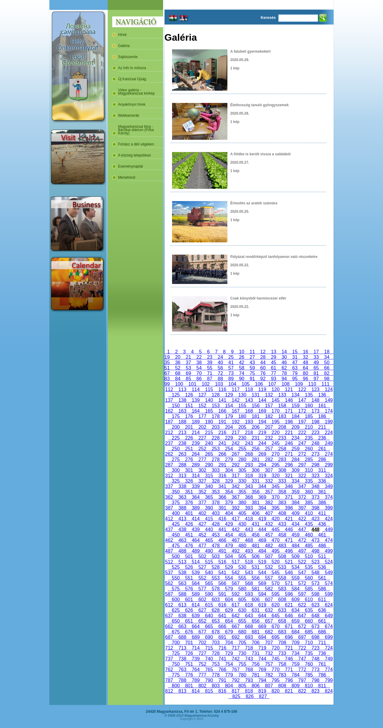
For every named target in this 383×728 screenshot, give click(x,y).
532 (268, 567)
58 (241, 367)
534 (295, 567)
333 (282, 481)
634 (295, 610)
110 (312, 384)
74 (241, 373)
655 (242, 621)
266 (222, 454)
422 (302, 518)
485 (308, 545)
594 (262, 594)
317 (235, 475)
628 (215, 610)
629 (228, 610)
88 (220, 378)
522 (302, 561)
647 (302, 615)
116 (222, 389)
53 (188, 367)
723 (315, 648)
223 (315, 432)
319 (262, 475)
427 (202, 524)
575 (175, 588)
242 (235, 443)
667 (235, 626)
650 (175, 621)
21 (188, 357)
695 (275, 637)
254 (228, 448)
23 (209, 357)
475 (175, 545)
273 (315, 454)
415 (208, 518)
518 (249, 561)
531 (255, 567)
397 (302, 507)
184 (295, 416)
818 (249, 691)
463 (182, 540)
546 (288, 572)
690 (208, 637)
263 (182, 454)
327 (202, 481)
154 (228, 405)
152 (202, 405)
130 (242, 394)
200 (175, 427)
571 (288, 583)
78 (284, 373)
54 (199, 367)
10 (241, 351)
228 (215, 437)
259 (295, 448)
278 (215, 459)
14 (284, 351)
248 (315, 443)
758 (282, 664)
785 (308, 674)
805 (242, 685)
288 (182, 464)
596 (288, 594)
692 (235, 637)
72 (220, 373)
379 (228, 502)
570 (275, 583)
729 (228, 653)
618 (249, 604)
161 (322, 405)
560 (308, 577)
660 (308, 621)
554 (228, 577)
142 (235, 400)
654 (228, 621)
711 (322, 642)
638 (182, 615)
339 (195, 486)
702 (202, 642)
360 (308, 491)
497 (302, 551)
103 (219, 384)
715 (208, 648)
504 (228, 556)
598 (315, 594)
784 (295, 674)
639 (195, 615)
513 (182, 561)
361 (322, 491)
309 (295, 470)
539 (195, 572)
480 (242, 545)
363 (182, 497)
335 (308, 481)
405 (242, 513)
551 (189, 577)
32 (305, 357)
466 (222, 540)
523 (315, 561)
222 (302, 432)
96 (305, 378)
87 (209, 378)
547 (302, 572)
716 (222, 648)
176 (189, 416)
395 (275, 507)
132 (268, 394)
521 (288, 561)
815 (208, 691)
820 (275, 691)
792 (235, 680)
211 (322, 427)
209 (295, 427)
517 (235, 561)
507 (268, 556)
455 (242, 534)
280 (242, 459)
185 (308, 416)
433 (282, 524)
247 (302, 443)
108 (285, 384)
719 (262, 648)
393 (249, 507)
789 (195, 680)
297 (302, 464)
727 (202, 653)
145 (275, 400)
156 (255, 405)
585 (308, 588)
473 (315, 540)
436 (322, 524)
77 (273, 373)
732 (268, 653)
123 (315, 389)
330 (242, 481)
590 (208, 594)
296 (288, 464)
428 (215, 524)
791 (222, 680)
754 (228, 664)
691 (222, 637)
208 (282, 427)
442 (235, 529)
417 (235, 518)
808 (282, 685)
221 (288, 432)
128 (215, 394)
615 (208, 604)
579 (228, 588)
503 (215, 556)
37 (188, 362)
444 (262, 529)
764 (195, 669)
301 (189, 470)
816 (222, 691)
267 (235, 454)
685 (308, 631)
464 (195, 540)
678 (215, 631)
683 (282, 631)
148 (315, 400)
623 (315, 604)
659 (295, 621)
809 (295, 685)
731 (255, 653)
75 (252, 373)
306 (255, 470)
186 (322, 416)
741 (222, 658)
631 (255, 610)
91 (252, 378)
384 (295, 502)
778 (215, 674)
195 (275, 421)
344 (262, 486)
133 (282, 394)
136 (322, 394)
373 (315, 497)
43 (252, 362)
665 (208, 626)
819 (262, 691)
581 (255, 588)
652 (202, 621)
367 (235, 497)
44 (263, 362)
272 (302, 454)
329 (228, 481)
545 (275, 572)
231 (255, 437)
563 (182, 583)
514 (195, 561)
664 (195, 626)
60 (263, 367)
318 (249, 475)
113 (182, 389)
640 (208, 615)
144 (262, 400)
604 (228, 599)
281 (255, 459)
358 (282, 491)
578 (215, 588)
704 (228, 642)
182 (268, 416)
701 (189, 642)
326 (189, 481)
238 (182, 443)
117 (235, 389)
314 (195, 475)
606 (255, 599)
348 (315, 486)
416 (222, 518)
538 (182, 572)
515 (208, 561)
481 (255, 545)
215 (208, 432)
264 (195, 454)
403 (215, 513)
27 (252, 357)
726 (189, 653)
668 (249, 626)
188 (182, 421)
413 (182, 518)
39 (209, 362)
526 (189, 567)
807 (268, 685)
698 (315, 637)
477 (202, 545)
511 (322, 556)
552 (202, 577)
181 (255, 416)
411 (322, 513)
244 (262, 443)
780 (242, 674)
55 (209, 367)
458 (282, 534)
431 (255, 524)
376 (189, 502)
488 (182, 551)
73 (231, 373)
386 (322, 502)
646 (288, 615)
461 (322, 534)
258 (282, 448)
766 (222, 669)
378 (215, 502)
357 (268, 491)
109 (299, 384)
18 (326, 351)
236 (322, 437)
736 (322, 653)
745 (275, 658)
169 (262, 411)
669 (262, 626)
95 (295, 378)
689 (195, 637)
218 (249, 432)
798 (315, 680)
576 (189, 588)
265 (208, 454)
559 (295, 577)
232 (268, 437)
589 (195, 594)
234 (295, 437)
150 (175, 405)
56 (220, 367)
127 (202, 394)
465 (208, 540)
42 (241, 362)
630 (242, 610)
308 (282, 470)
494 (262, 551)
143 (249, 400)
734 (295, 653)
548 (315, 572)
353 (215, 491)
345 (275, 486)
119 (262, 389)
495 (275, 551)
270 (275, 454)
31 (295, 357)
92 (263, 378)
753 (215, 664)
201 (189, 427)
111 (325, 384)
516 (222, 561)
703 (215, 642)
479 (228, 545)
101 (192, 384)
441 (222, 529)
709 (295, 642)
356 (255, 491)
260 (308, 448)
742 (235, 658)
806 (255, 685)
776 (189, 674)
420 (275, 518)
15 (295, 351)
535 (308, 567)
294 (262, 464)
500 (175, 556)
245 (275, 443)
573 (315, 583)
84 (177, 378)
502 (202, 556)
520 (275, 561)
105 (245, 384)
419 (262, 518)
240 (208, 443)
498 (315, 551)
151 (189, 405)
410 (308, 513)
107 (272, 384)
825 (236, 696)
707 (268, 642)
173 (315, 411)
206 (255, 427)
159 (295, 405)
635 (308, 610)
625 (175, 610)
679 (228, 631)
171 (288, 411)
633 (282, 610)
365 (208, 497)
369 (262, 497)
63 (295, 367)
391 (222, 507)
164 (195, 411)
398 (315, 507)
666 (222, 626)
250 (175, 448)
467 (235, 540)
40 (220, 362)
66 (326, 367)
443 (249, 529)
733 (282, 653)
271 (288, 454)
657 (268, 621)
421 (288, 518)
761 (322, 664)
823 (315, 691)
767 (235, 669)
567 (235, 583)
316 (222, 475)
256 (255, 448)
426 (189, 524)
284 (295, 459)
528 (215, 567)
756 (255, 664)
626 (189, 610)
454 (228, 534)
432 (268, 524)
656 (255, 621)
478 (215, 545)
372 (302, 497)
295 (275, 464)
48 (305, 362)
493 (249, 551)
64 (305, 367)
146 (288, 400)
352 (202, 491)
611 (322, 599)
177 (202, 416)
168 (249, 411)
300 (175, 470)
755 (242, 664)
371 (288, 497)
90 (241, 378)
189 (195, 421)
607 (268, 599)
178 (215, 416)
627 (202, 610)
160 (308, 405)
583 (282, 588)
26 (241, 357)
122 (302, 389)
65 (316, 367)
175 (175, 416)
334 (295, 481)
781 (255, 674)
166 (222, 411)
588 (182, 594)
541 (222, 572)
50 (326, 362)
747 (302, 658)
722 (302, 648)
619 (262, 604)
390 (208, 507)
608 (282, 599)
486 (322, 545)
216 (222, 432)
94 (284, 378)
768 (249, 669)
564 (195, 583)
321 (288, 475)
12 (263, 351)
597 (302, 594)
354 (228, 491)
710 (308, 642)
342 (235, 486)
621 (288, 604)
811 (322, 685)
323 (315, 475)
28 (263, 357)
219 (262, 432)
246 (288, 443)
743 (249, 658)
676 (189, 631)
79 (295, 373)
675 (175, 631)
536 (322, 567)
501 (189, 556)
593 (249, 594)
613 (182, 604)
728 (215, 653)
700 (175, 642)
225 (175, 437)
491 (222, 551)
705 (242, 642)
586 (322, 588)
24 (220, 357)
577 (202, 588)
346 (288, 486)
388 (182, 507)
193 (249, 421)
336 (322, 481)
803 (215, 685)
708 (282, 642)
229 (228, 437)
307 (268, 470)
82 (326, 373)
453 (215, 534)
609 (295, 599)
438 (182, 529)
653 (215, 621)
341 (222, 486)
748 (315, 658)
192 (235, 421)
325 (175, 481)
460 (308, 534)
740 (208, 658)
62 (284, 367)
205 (242, 427)
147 (302, 400)
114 (195, 389)
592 (235, 594)
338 (182, 486)
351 (189, 491)
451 (189, 534)
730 (242, 653)
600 (175, 599)
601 (189, 599)
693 (249, 637)
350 (175, 491)
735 (308, 653)
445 (275, 529)
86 (199, 378)
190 (208, 421)
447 (302, 529)
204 (228, 427)
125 (175, 394)
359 (295, 491)
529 (228, 567)
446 (288, 529)
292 (235, 464)
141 (222, 400)
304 (228, 470)
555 (242, 577)
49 (316, 362)
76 (263, 373)
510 (308, 556)
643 (249, 615)
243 (249, 443)
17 (316, 351)
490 (208, 551)
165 (208, 411)
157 (268, 405)
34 (326, 357)
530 (242, 567)
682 (268, 631)
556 (255, 577)
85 (188, 378)
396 (288, 507)
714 (195, 648)
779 (228, 674)
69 (188, 373)
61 (273, 367)
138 (182, 400)
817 (235, 691)
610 (308, 599)
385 (308, 502)
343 (249, 486)
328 (215, 481)
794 (262, 680)
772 (302, 669)
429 (228, 524)
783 (282, 674)
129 (228, 394)
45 (273, 362)
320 (275, 475)
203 (215, 427)
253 (215, 448)
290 (208, 464)
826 (249, 696)
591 (222, 594)
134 (295, 394)
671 (288, 626)
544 (262, 572)
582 (268, 588)
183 (282, 416)
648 (315, 615)
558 (282, 577)
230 (242, 437)
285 (308, 459)
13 (273, 351)
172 (302, 411)
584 (295, 588)
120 (275, 389)
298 (315, 464)
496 (288, 551)
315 (208, 475)
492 (235, 551)
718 (249, 648)
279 (228, 459)
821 (288, 691)
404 (228, 513)
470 (275, 540)
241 (222, 443)
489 (195, 551)
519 (262, 561)
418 (249, 518)
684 (295, 631)
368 (249, 497)
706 (255, 642)
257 (268, 448)
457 (268, 534)
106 (258, 384)
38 (199, 362)
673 (315, 626)
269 (262, 454)
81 (316, 373)
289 (195, 464)
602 (202, 599)
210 (308, 427)
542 (235, 572)
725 (175, 653)
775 (175, 674)
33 (316, 357)
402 (202, 513)
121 (288, 389)
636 (322, 610)
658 (282, 621)
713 (182, 648)
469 (262, 540)
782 (268, 674)
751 (189, 664)
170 (275, 411)
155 (242, 405)
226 (189, 437)
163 (182, 411)
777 (202, 674)
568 (249, 583)
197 (302, 421)
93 (273, 378)
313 (182, 475)
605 (242, 599)
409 (295, 513)
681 (255, 631)
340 (208, 486)
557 (268, 577)
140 (208, 400)
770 (275, 669)
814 (195, 691)
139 (195, 400)
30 (284, 357)
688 (182, 637)
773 (315, 669)
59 (252, 367)
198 (315, 421)
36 (177, 362)
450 (175, 534)
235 (308, 437)
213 (182, 432)
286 (322, 459)
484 (295, 545)
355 (242, 491)
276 (189, 459)
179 (228, 416)
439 (195, 529)
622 (302, 604)
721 (288, 648)
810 (308, 685)
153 (215, 405)
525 (175, 567)
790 (208, 680)
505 (242, 556)
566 (222, 583)
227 (202, 437)
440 (208, 529)
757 (268, 664)
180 (242, 416)
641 (222, 615)
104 (232, 384)
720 (275, 648)
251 (189, 448)
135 (308, 394)
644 (262, 615)
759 (295, 664)
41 (231, 362)
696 (288, 637)
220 (275, 432)
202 (202, 427)
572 (302, 583)
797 (302, 680)
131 (255, 394)
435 (308, 524)
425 (175, 524)
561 (322, 577)
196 (288, 421)
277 (202, 459)
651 (189, 621)
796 (288, 680)
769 (262, 669)
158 (282, 405)
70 (199, 373)
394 (262, 507)
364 (195, 497)
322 (302, 475)
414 (195, 518)
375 (175, 502)
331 (255, 481)
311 (322, 470)
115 (208, 389)
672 (302, 626)
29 (273, 357)
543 (249, 572)
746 (288, 658)
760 (308, 664)
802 (202, 685)
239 (195, 443)
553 (215, 577)
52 (177, 367)
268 (249, 454)
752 (202, 664)
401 (189, 513)
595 (275, 594)
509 (295, 556)
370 (275, 497)
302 (202, 470)
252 (202, 448)
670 (275, 626)
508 (282, 556)
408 (282, 513)
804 (228, 685)
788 (182, 680)
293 (249, 464)
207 (268, 427)
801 (189, 685)
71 (209, 373)
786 (322, 674)
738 (182, 658)
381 (255, 502)
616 (222, 604)
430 (242, 524)
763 (182, 669)
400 (175, 513)
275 (175, 459)
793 (249, 680)
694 (262, 637)
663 (182, 626)
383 (282, 502)
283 (282, 459)
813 (182, 691)
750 (175, 664)
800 (175, 685)
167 (235, 411)
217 (235, 432)
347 (302, 486)
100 (179, 384)
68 (177, 373)
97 (316, 378)
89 (231, 378)
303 (215, 470)
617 (235, 604)
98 (326, 378)
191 (222, 421)
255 (242, 448)
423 (315, 518)
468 (249, 540)
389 (195, 507)
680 (242, 631)
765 (208, 669)
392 (235, 507)
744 (262, 658)
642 (235, 615)
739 (195, 658)
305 (242, 470)
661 (322, 621)
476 (189, 545)
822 (302, 691)
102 (205, 384)
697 (302, 637)
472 (302, 540)
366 (222, 497)
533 (282, 567)
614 (195, 604)
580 (242, 588)
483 (282, 545)
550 (175, 577)
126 (189, 394)
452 (202, 534)
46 (284, 362)
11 (252, 351)
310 (308, 470)
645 (275, 615)
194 (262, 421)
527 (202, 567)
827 (262, 696)
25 (231, 357)
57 (231, 367)
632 (268, 610)
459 (295, 534)
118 (249, 389)
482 (268, 545)
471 (288, 540)
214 (195, 432)
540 (208, 572)
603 (215, 599)
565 (208, 583)
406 (255, 513)
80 (305, 373)
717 (235, 648)
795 (275, 680)
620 (275, 604)
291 (222, 464)
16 (305, 351)
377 (202, 502)
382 (268, 502)
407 (268, 513)
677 (202, 631)
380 (242, 502)
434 (295, 524)
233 (282, 437)
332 (268, 481)
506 (255, 556)
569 (262, 583)
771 (288, 669)
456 (255, 534)
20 (177, 357)
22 (199, 357)
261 (322, 448)
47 (295, 362)
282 (268, 459)
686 (322, 631)
